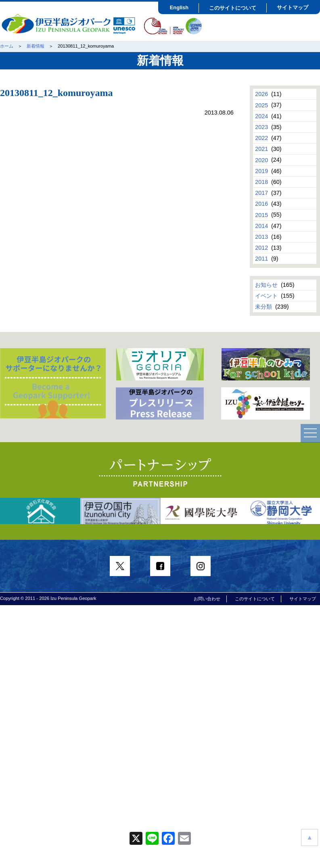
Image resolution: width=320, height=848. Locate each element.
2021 (261, 149)
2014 (261, 226)
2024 (261, 116)
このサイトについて (232, 8)
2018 (261, 182)
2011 (261, 258)
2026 (261, 94)
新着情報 (35, 46)
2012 (261, 247)
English (179, 7)
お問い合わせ (207, 598)
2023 (261, 127)
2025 (261, 105)
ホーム (6, 46)
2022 (261, 138)
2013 (261, 237)
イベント (266, 295)
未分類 (263, 306)
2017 (261, 193)
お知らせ (266, 285)
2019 (261, 171)
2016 (261, 204)
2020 (261, 160)
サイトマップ (292, 7)
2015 (261, 214)
